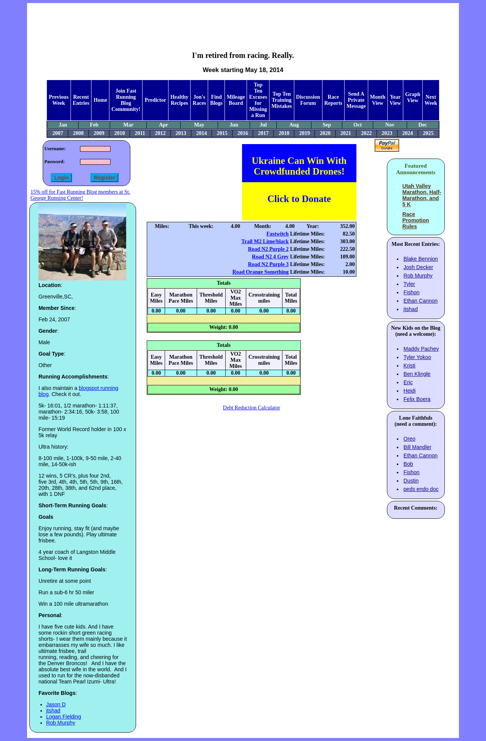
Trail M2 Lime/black (265, 241)
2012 (160, 133)
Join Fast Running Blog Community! (125, 100)
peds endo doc (421, 489)
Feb (94, 125)
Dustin (411, 481)
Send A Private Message (356, 100)
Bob (408, 464)
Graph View (412, 97)
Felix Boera (417, 399)
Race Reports (333, 100)
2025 (428, 133)
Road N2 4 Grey (270, 257)
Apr (163, 125)
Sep (326, 125)
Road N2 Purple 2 (268, 249)
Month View (377, 100)
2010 (119, 133)
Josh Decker (418, 267)
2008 (78, 133)
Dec (423, 125)
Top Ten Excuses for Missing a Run (258, 100)
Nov (390, 125)
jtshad (53, 710)
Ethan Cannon (421, 301)
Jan (63, 125)
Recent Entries (81, 100)
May (199, 125)
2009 (99, 133)
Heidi (410, 391)
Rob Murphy (60, 723)
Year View (395, 100)
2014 (201, 133)
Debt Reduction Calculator (251, 408)
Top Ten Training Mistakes (281, 100)
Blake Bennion (421, 259)
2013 (181, 133)
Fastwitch (277, 234)
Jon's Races (199, 100)
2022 (366, 133)
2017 (263, 133)
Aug (294, 125)
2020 (325, 133)
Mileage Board (236, 100)
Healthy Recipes (179, 100)
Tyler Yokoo (417, 357)
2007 (58, 133)
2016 (242, 133)
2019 (304, 133)
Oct (357, 125)
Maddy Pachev (421, 349)
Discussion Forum (308, 100)
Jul (263, 125)
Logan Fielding (63, 717)
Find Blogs (216, 100)
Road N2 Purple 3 (268, 264)
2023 (387, 133)
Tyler (409, 284)
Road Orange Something (261, 272)
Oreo (409, 439)
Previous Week (59, 100)
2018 (284, 133)
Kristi (409, 365)
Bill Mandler (417, 447)
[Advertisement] (243, 21)
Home (100, 100)
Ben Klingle (417, 374)
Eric (408, 382)
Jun (233, 125)
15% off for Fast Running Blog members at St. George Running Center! (80, 195)
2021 (345, 133)
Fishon (412, 292)
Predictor (155, 100)
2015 (222, 133)
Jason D (56, 704)
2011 (140, 133)
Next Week (431, 100)
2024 (407, 133)
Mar (128, 125)
